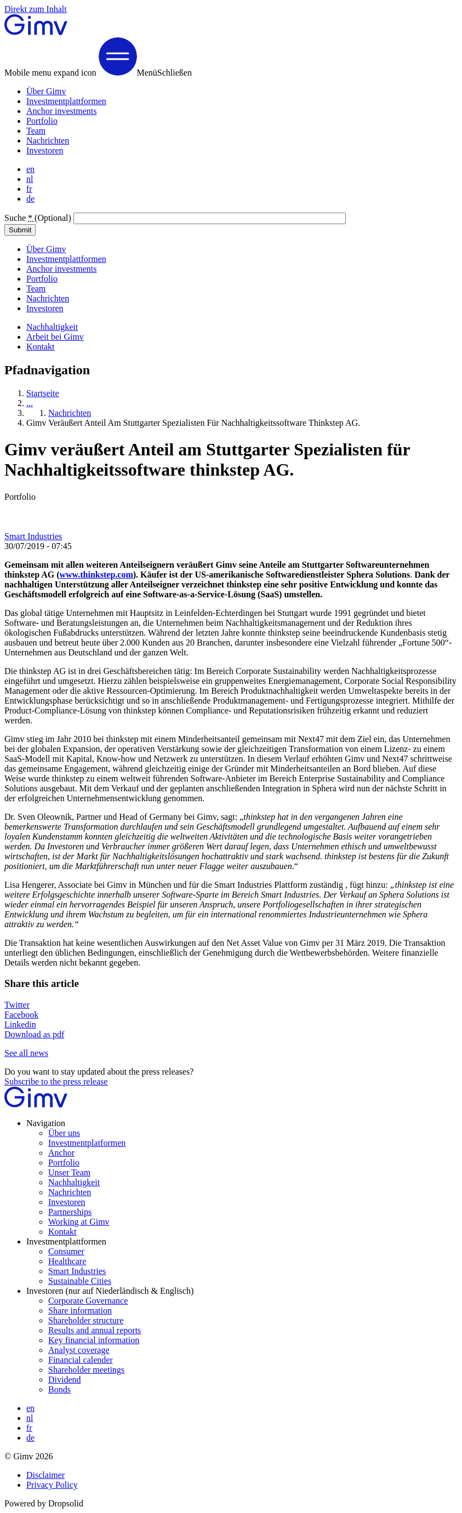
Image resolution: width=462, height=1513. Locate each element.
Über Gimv (46, 91)
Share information (80, 1310)
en (30, 169)
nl (29, 179)
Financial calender (80, 1359)
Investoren (45, 150)
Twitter (17, 1004)
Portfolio (42, 120)
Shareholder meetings (86, 1369)
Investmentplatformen (87, 1142)
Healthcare (67, 1261)
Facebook (21, 1014)
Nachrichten (47, 140)
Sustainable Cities (79, 1281)
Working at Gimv (79, 1221)
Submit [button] (20, 230)
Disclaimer (45, 1475)
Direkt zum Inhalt (35, 9)
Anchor (61, 1152)
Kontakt (40, 346)
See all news (26, 1053)
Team (35, 130)
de (30, 198)
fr (29, 188)
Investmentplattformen (66, 101)
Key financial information (93, 1340)
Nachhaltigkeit (52, 327)
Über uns (64, 1133)
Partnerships (70, 1212)
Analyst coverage (79, 1350)
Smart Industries (33, 536)
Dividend (64, 1379)
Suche (38, 217)
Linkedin (20, 1024)
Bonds (59, 1389)
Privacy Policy (52, 1484)
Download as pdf (34, 1034)
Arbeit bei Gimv (55, 336)
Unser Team (69, 1172)
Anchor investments (61, 111)
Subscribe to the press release (55, 1081)
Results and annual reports (94, 1330)
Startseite (42, 393)
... (29, 403)
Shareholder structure (85, 1320)
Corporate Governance (88, 1300)
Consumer (66, 1251)
